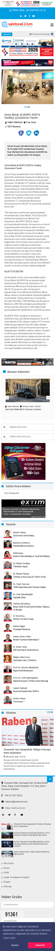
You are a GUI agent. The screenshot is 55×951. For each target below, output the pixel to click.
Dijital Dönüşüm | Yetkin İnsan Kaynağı (30, 681)
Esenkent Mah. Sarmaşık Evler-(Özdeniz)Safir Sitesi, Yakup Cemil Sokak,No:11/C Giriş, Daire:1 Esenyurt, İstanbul (24, 786)
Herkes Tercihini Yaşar (23, 619)
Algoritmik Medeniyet (23, 670)
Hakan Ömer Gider (22, 636)
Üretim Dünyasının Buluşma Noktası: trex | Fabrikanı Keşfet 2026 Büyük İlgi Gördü (32, 834)
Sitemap (8, 886)
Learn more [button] (9, 937)
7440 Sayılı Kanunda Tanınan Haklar (29, 587)
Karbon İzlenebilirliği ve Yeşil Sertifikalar (31, 556)
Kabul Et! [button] (40, 945)
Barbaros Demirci (21, 543)
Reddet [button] (14, 945)
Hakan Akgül (19, 626)
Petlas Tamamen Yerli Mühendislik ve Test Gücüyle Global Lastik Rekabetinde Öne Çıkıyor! (31, 844)
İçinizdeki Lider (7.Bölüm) (24, 660)
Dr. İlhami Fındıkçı (21, 563)
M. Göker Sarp (20, 647)
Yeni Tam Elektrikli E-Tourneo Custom (23, 409)
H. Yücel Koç (19, 616)
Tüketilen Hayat (21, 566)
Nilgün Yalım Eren (21, 657)
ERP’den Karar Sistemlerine (26, 650)
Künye (7, 868)
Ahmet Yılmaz (19, 532)
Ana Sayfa (9, 863)
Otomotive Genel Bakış (23, 535)
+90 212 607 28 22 (11, 795)
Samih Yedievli (20, 688)
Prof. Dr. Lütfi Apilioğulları (25, 678)
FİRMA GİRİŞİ (16, 10)
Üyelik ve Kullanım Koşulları (16, 877)
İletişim (7, 882)
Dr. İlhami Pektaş (21, 574)
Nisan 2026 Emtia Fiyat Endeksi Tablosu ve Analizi (31, 608)
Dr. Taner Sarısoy (21, 584)
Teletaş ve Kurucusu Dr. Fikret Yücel (29, 577)
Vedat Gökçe (19, 698)
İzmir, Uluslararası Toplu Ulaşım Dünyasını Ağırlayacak (31, 853)
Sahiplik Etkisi (19, 597)
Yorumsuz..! (18, 701)
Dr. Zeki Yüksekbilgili (23, 594)
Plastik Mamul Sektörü (23, 546)
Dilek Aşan (18, 553)
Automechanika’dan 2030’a (26, 691)
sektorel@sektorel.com (14, 801)
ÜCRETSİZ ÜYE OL (36, 10)
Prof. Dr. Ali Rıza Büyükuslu (26, 667)
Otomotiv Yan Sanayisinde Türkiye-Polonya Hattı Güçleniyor (27, 751)
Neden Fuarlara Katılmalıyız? (26, 639)
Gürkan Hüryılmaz (21, 604)
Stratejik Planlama (21, 629)
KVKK (6, 872)
